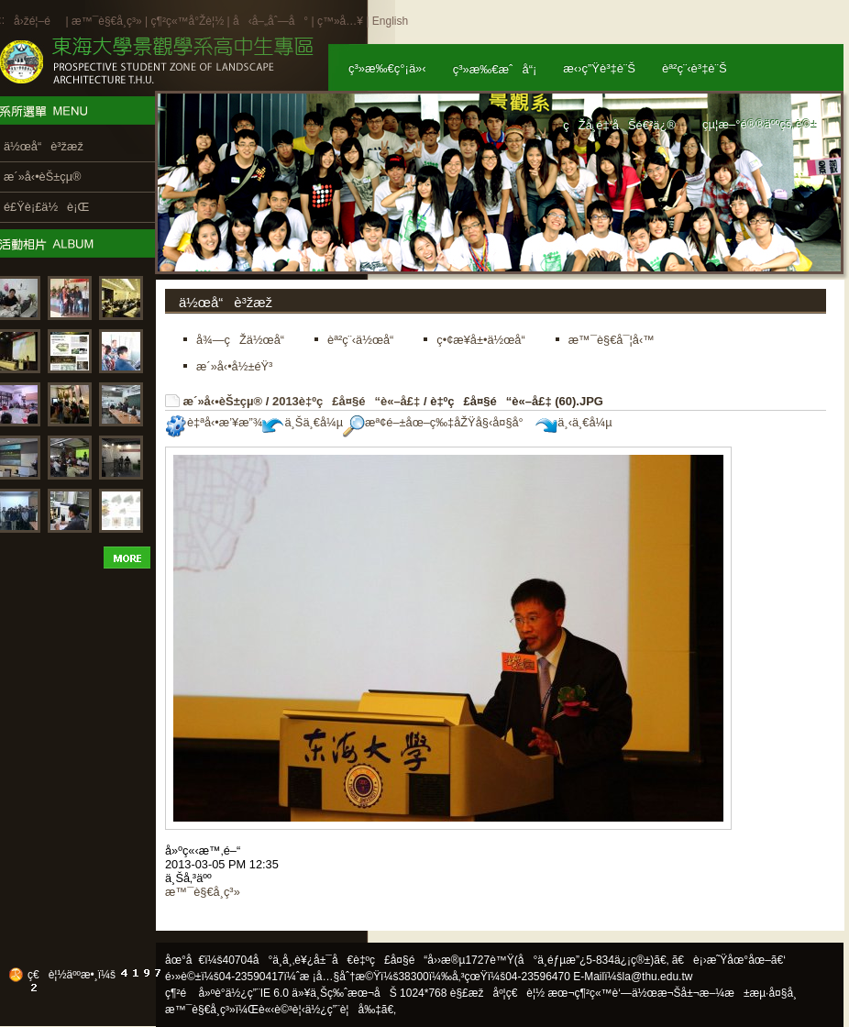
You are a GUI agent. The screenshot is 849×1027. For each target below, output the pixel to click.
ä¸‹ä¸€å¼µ (573, 422)
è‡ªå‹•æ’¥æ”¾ (213, 422)
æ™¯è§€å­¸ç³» (108, 21)
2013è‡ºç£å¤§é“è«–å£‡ (346, 401)
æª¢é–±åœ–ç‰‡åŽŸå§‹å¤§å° (438, 422)
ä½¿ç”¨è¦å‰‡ (343, 1009)
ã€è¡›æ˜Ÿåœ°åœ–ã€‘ (729, 960)
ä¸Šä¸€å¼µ (302, 422)
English (390, 21)
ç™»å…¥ (340, 21)
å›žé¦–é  (38, 21)
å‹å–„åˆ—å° (270, 21)
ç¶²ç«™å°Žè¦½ (187, 21)
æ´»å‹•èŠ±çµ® (223, 401)
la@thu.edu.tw (658, 976)
